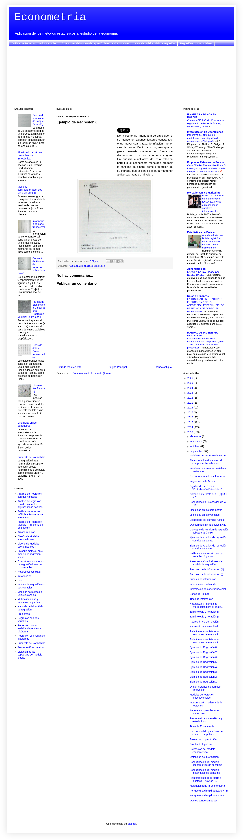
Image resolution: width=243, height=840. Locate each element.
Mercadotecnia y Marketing (203, 192)
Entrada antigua (163, 367)
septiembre (196, 451)
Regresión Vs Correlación (204, 621)
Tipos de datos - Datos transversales (38, 351)
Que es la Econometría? (203, 800)
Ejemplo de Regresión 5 (203, 662)
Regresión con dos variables (196, 43)
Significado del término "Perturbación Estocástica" (30, 155)
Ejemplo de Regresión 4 (203, 667)
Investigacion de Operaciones (205, 131)
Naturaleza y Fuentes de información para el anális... (206, 605)
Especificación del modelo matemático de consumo (205, 771)
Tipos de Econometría (202, 726)
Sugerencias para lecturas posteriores (204, 712)
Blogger (131, 823)
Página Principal (118, 367)
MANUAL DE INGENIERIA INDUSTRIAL (202, 334)
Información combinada (203, 584)
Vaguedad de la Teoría (202, 481)
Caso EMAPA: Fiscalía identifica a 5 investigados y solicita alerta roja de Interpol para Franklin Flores (206, 168)
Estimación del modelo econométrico (202, 751)
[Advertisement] (121, 77)
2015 (190, 422)
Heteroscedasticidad (29, 571)
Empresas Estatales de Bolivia (205, 162)
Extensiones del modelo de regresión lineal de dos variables (95, 43)
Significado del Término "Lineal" (207, 519)
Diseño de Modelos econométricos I (28, 538)
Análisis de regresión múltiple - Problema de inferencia (30, 514)
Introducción (24, 576)
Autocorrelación (26, 532)
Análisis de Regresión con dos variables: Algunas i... (207, 555)
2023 (190, 392)
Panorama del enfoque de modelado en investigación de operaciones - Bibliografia (203, 138)
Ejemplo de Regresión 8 (203, 647)
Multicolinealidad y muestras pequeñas (29, 601)
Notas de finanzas (198, 296)
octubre (194, 446)
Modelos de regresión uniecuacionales (30, 593)
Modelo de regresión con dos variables (31, 586)
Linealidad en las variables (205, 514)
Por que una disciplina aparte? (207, 795)
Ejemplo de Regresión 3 (203, 671)
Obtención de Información (204, 756)
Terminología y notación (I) (205, 616)
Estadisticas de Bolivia (201, 232)
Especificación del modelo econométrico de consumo (206, 763)
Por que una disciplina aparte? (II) (209, 790)
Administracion (196, 268)
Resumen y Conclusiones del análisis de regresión (206, 563)
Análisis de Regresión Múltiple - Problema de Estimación (30, 524)
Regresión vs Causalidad (204, 626)
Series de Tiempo (199, 593)
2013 (190, 432)
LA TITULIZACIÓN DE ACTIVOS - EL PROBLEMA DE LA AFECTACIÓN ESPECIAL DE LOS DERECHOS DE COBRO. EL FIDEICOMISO (205, 305)
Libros (21, 580)
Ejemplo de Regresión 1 (203, 681)
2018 (190, 407)
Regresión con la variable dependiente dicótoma (29, 628)
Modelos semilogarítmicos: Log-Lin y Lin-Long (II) (30, 189)
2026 (190, 378)
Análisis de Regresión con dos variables (34, 43)
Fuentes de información (203, 579)
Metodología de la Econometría (207, 785)
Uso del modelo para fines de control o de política (206, 733)
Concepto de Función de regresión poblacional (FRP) (209, 531)
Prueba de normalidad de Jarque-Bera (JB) (38, 120)
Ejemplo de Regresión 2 (203, 676)
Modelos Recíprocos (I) (38, 388)
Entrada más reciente (69, 367)
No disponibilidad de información (208, 476)
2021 (190, 402)
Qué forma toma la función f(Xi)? (208, 524)
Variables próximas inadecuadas (208, 455)
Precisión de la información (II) (207, 569)
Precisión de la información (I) (206, 574)
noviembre (196, 441)
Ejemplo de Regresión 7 (203, 652)
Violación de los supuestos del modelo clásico (30, 654)
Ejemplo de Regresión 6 (203, 657)
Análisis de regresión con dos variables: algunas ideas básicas (30, 504)
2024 (190, 387)
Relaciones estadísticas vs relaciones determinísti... (205, 633)
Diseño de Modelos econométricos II (28, 545)
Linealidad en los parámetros (27, 424)
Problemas (24, 613)
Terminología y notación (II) (205, 611)
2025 (190, 382)
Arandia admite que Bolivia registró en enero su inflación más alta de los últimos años (212, 241)
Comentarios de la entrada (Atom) (92, 373)
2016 (190, 417)
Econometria (50, 17)
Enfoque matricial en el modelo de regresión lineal (30, 554)
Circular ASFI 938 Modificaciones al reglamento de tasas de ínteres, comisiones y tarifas (206, 123)
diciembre (196, 436)
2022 (190, 397)
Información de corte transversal (38, 224)
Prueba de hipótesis (201, 744)
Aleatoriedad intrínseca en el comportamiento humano (206, 462)
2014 (190, 427)
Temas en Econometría (31, 647)
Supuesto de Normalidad (31, 457)
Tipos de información (201, 598)
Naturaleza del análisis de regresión (154, 43)
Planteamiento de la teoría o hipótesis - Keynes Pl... (205, 779)
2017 (190, 412)
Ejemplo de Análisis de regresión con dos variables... (208, 539)
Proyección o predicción (203, 739)
